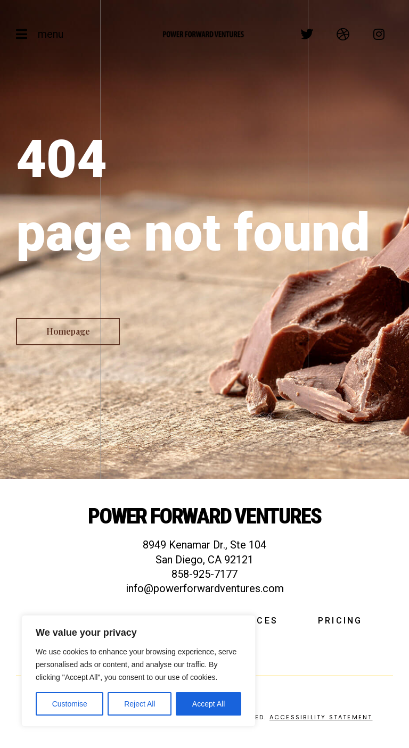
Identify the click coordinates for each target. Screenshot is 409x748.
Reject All (139, 704)
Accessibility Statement (321, 717)
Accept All (208, 704)
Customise (69, 704)
